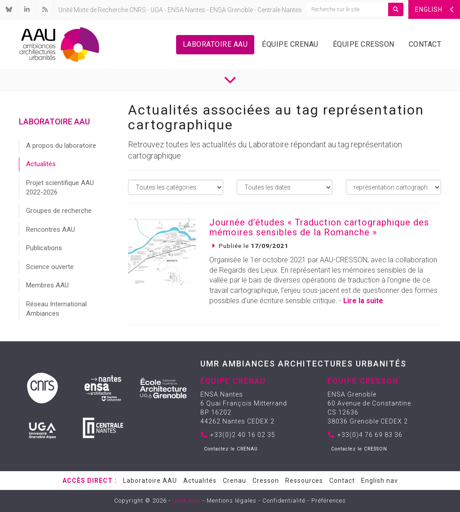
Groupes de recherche (59, 211)
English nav (379, 480)
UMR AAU (186, 500)
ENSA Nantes (186, 9)
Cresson (265, 480)
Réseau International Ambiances (56, 309)
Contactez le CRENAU (231, 449)
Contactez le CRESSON (359, 449)
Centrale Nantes (279, 9)
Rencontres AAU (50, 229)
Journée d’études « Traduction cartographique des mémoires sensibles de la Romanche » (319, 227)
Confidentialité (283, 500)
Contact (425, 44)
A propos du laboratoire (61, 145)
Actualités (41, 164)
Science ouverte (50, 267)
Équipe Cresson (363, 44)
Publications (44, 248)
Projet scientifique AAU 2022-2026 (60, 187)
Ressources (304, 480)
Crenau (234, 480)
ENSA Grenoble (231, 9)
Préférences (328, 500)
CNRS (137, 9)
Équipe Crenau (290, 44)
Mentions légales (232, 500)
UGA (156, 9)
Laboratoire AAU (215, 44)
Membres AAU (47, 285)
